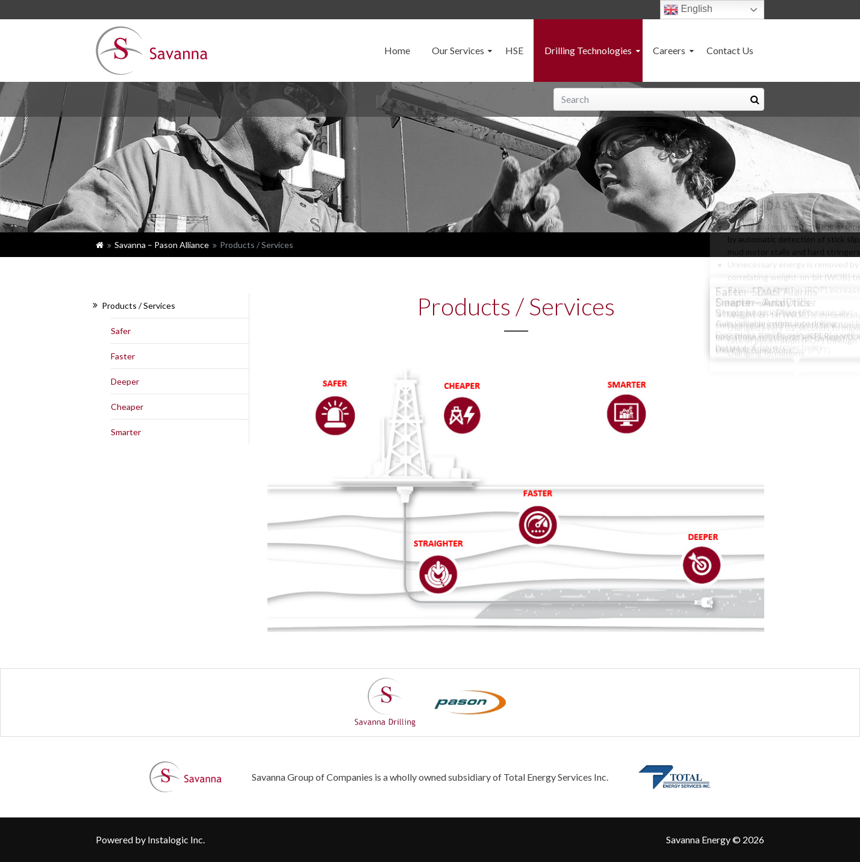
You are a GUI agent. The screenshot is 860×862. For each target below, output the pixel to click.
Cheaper (127, 407)
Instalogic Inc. (176, 839)
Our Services (458, 50)
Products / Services (138, 305)
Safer (121, 331)
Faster (123, 356)
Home (397, 50)
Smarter (126, 432)
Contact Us (729, 50)
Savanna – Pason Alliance (161, 245)
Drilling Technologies (588, 50)
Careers (669, 50)
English (688, 9)
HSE (514, 50)
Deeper (125, 381)
